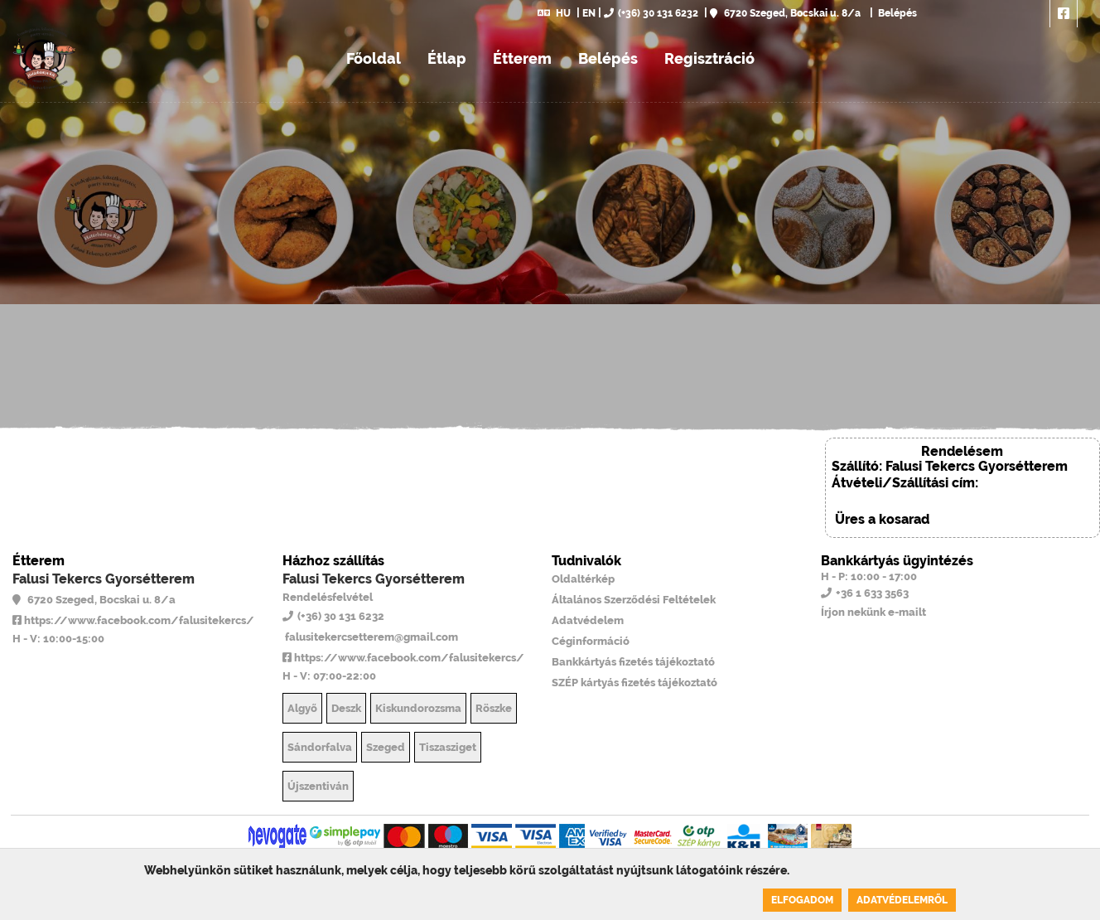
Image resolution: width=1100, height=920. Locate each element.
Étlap (446, 58)
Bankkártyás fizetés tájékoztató (633, 662)
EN (589, 13)
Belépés (896, 13)
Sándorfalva (319, 747)
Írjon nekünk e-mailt (873, 612)
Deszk (346, 708)
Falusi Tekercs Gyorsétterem (103, 579)
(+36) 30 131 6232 (651, 13)
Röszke (493, 708)
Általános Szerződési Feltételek (634, 599)
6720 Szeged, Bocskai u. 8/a (785, 13)
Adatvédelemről (902, 900)
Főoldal (373, 58)
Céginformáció (591, 641)
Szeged (385, 747)
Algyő (302, 708)
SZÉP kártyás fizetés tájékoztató (634, 682)
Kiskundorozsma (418, 708)
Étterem (522, 58)
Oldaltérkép (583, 579)
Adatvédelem (588, 620)
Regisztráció (709, 58)
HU (554, 13)
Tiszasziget (447, 747)
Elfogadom (802, 900)
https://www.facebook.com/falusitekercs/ (133, 620)
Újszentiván (318, 786)
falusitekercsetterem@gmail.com (370, 637)
